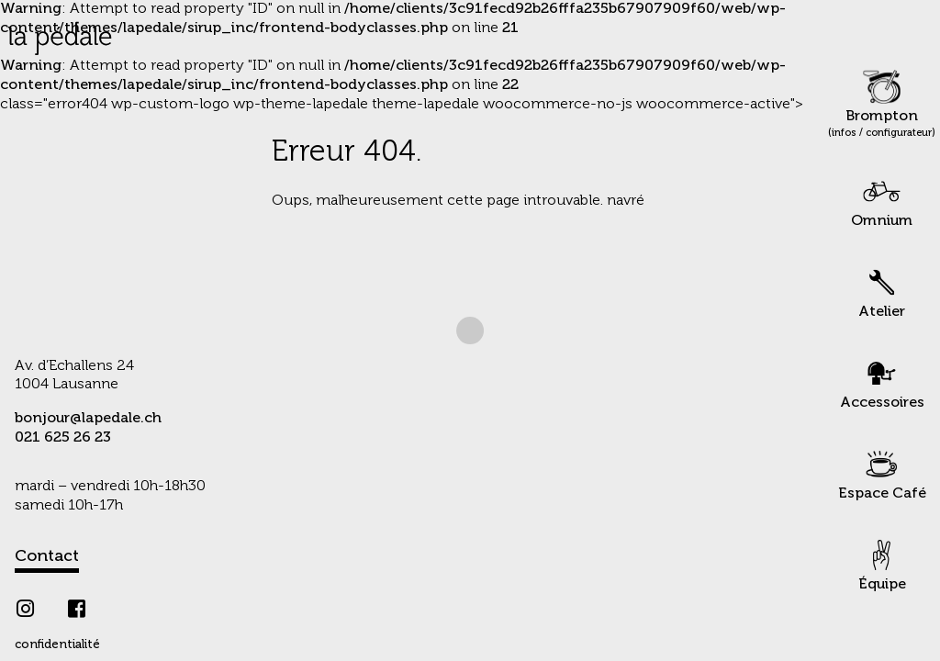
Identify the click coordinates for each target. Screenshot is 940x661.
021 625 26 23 (63, 438)
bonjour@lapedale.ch (88, 418)
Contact (47, 556)
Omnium (881, 200)
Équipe (882, 563)
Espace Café (882, 472)
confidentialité (57, 645)
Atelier (881, 290)
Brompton (881, 103)
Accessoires (882, 381)
